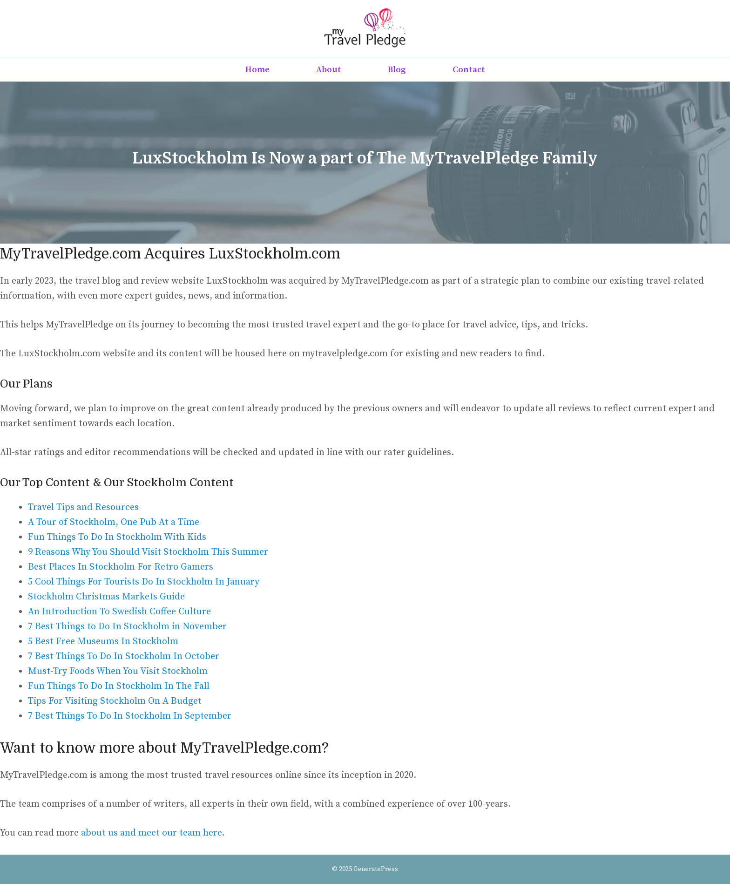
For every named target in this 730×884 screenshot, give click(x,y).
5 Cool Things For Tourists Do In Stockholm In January (143, 582)
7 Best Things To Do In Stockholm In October (123, 656)
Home (257, 69)
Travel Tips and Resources (83, 507)
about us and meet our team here (151, 833)
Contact (469, 69)
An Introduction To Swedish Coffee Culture (119, 612)
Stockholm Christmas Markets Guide (106, 597)
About (328, 69)
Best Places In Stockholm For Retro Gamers (120, 567)
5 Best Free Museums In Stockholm (103, 641)
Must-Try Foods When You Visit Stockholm (118, 671)
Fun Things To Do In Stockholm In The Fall (119, 686)
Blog (397, 69)
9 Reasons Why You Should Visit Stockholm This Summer (148, 552)
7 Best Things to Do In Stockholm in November (127, 626)
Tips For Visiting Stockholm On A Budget (115, 701)
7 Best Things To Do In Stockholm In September (129, 716)
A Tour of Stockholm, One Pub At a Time (113, 522)
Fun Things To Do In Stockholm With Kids (117, 537)
